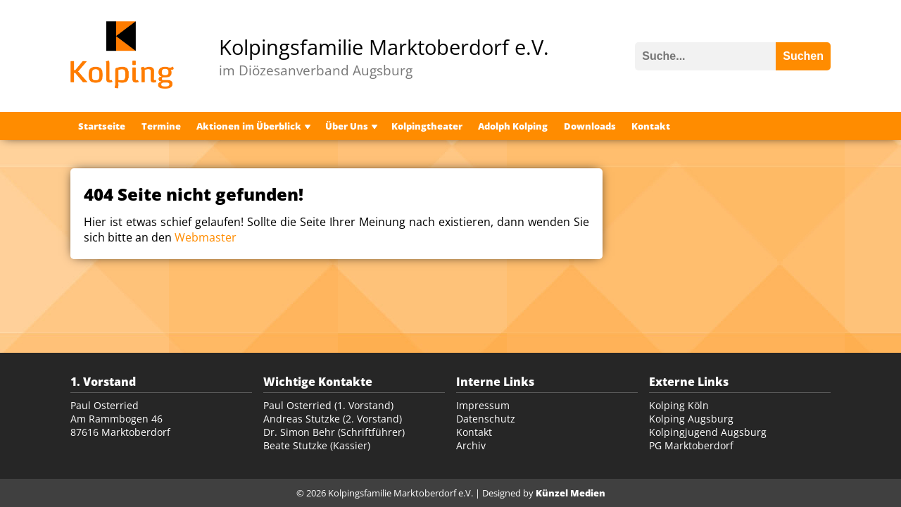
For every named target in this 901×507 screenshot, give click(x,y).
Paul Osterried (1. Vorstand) (328, 405)
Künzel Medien (570, 493)
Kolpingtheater (426, 126)
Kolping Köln (679, 405)
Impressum (483, 405)
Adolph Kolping (513, 126)
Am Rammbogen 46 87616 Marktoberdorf (120, 425)
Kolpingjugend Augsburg (708, 432)
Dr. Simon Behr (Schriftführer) (334, 432)
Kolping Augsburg (691, 418)
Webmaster (206, 237)
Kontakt (650, 126)
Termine (161, 126)
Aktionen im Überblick (248, 126)
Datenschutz (485, 418)
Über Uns (346, 126)
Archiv (471, 445)
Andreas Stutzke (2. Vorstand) (332, 418)
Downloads (590, 126)
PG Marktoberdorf (691, 445)
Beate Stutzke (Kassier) (316, 445)
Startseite (101, 126)
